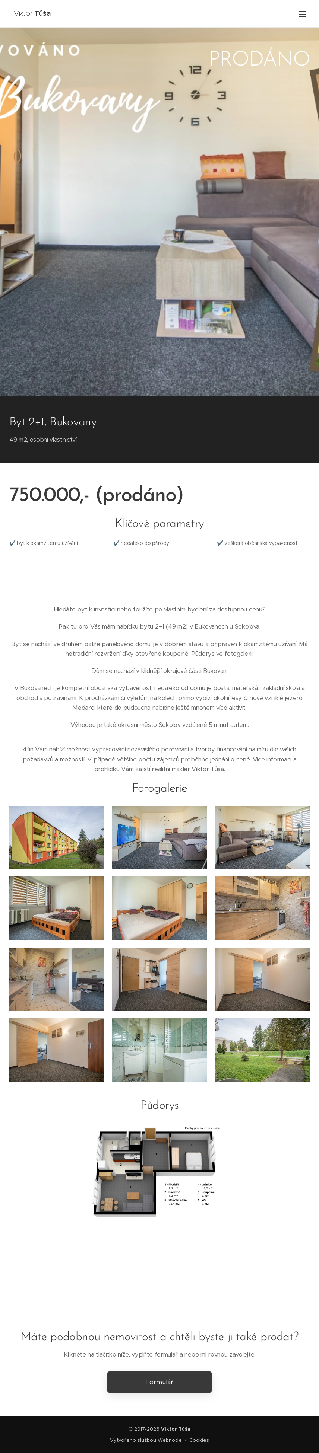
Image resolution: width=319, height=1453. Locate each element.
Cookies (199, 1440)
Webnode (170, 1440)
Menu (302, 14)
